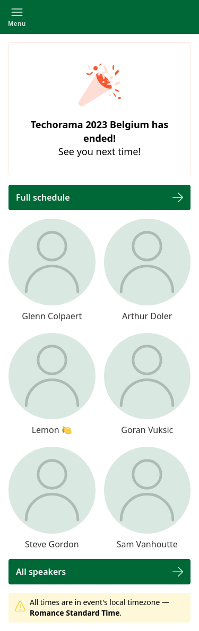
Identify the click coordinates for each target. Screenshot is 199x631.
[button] (17, 17)
